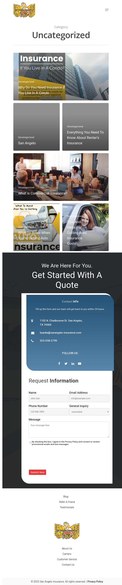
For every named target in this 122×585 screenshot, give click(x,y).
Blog (65, 496)
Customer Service (67, 559)
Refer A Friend (67, 501)
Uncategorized (26, 81)
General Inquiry (89, 410)
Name (49, 396)
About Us (67, 548)
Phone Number (49, 409)
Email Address (89, 396)
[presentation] (53, 459)
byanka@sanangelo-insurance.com (60, 332)
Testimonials (67, 507)
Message (69, 428)
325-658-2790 (48, 340)
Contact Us (68, 564)
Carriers (67, 553)
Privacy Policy (71, 442)
